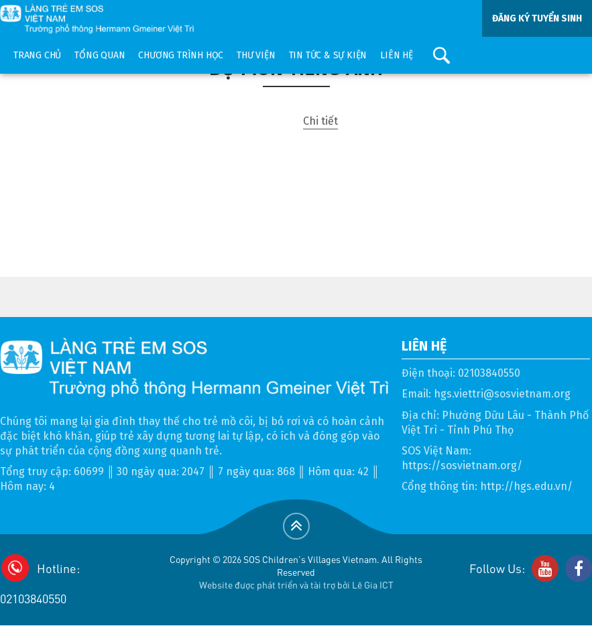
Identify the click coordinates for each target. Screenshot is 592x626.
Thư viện (256, 55)
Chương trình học (180, 55)
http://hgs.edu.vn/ (526, 486)
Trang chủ (37, 55)
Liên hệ (396, 55)
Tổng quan (99, 55)
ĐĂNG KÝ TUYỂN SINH (537, 18)
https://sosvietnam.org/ (462, 465)
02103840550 (489, 373)
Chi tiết (320, 121)
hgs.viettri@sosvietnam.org (502, 393)
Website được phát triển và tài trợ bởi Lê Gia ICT (296, 584)
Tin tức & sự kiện (328, 55)
